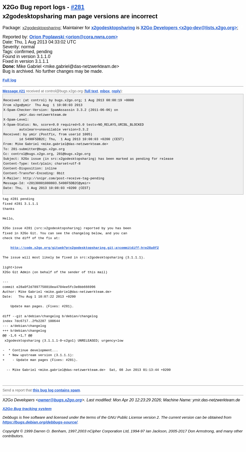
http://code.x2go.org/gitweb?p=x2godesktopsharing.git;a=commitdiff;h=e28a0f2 (84, 247)
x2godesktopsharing (41, 27)
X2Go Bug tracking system (27, 408)
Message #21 (14, 91)
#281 (77, 7)
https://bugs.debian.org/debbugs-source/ (40, 422)
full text (91, 91)
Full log (9, 80)
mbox (105, 91)
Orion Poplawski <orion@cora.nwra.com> (73, 36)
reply (116, 91)
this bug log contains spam (56, 390)
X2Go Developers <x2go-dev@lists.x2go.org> (189, 27)
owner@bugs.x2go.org (60, 400)
